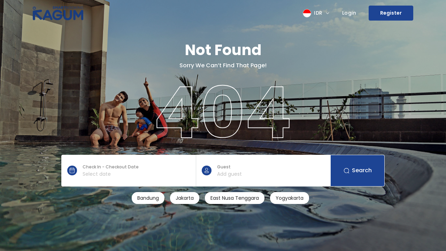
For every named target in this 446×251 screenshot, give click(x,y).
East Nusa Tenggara (234, 198)
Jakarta (185, 198)
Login (349, 12)
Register (391, 12)
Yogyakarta (289, 198)
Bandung (148, 198)
